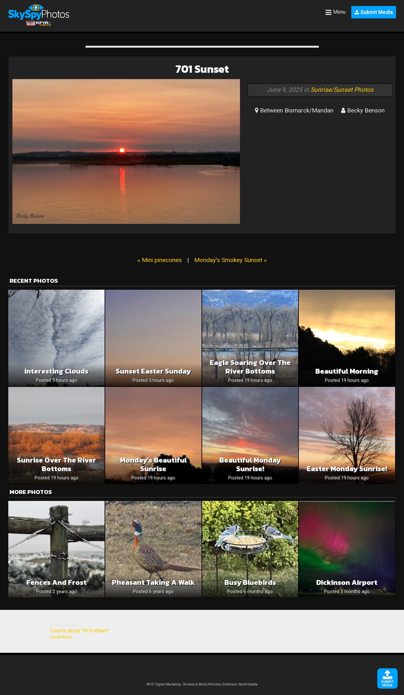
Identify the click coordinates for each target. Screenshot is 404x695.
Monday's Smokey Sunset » (230, 260)
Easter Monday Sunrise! (347, 468)
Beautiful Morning (346, 371)
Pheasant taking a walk (153, 582)
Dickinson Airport (346, 582)
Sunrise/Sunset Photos (342, 89)
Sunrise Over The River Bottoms (56, 464)
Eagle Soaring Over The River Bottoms (250, 366)
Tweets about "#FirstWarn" (79, 631)
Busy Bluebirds (250, 582)
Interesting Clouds (56, 371)
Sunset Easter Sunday (153, 371)
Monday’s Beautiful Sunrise (153, 464)
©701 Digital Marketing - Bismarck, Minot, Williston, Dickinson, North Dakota (202, 684)
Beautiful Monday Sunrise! (250, 464)
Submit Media (373, 12)
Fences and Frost (56, 582)
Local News (61, 636)
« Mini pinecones (159, 260)
